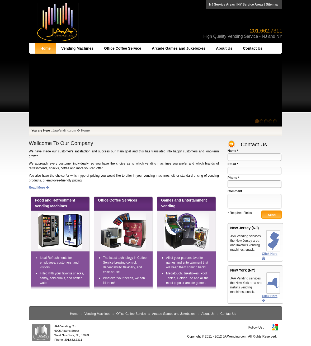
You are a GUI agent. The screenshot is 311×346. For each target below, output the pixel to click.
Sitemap (272, 4)
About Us (224, 48)
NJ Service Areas (222, 4)
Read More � (39, 187)
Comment (235, 191)
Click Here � (269, 256)
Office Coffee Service (122, 48)
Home (45, 48)
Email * (233, 164)
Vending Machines (77, 48)
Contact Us (252, 48)
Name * (233, 151)
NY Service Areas (250, 4)
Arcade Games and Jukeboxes (178, 48)
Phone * (233, 178)
